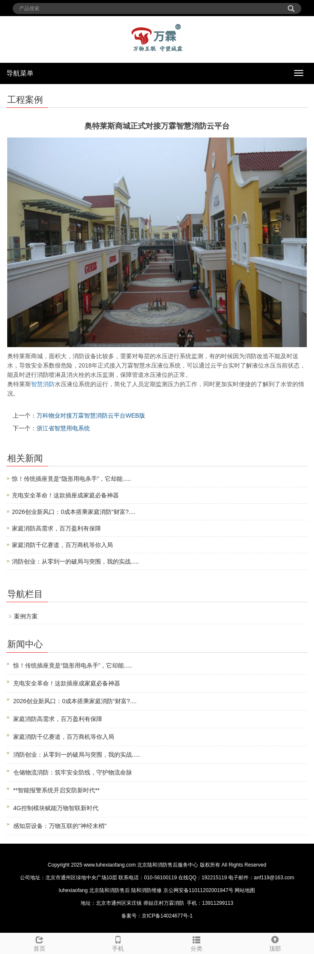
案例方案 (26, 616)
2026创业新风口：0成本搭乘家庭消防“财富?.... (73, 511)
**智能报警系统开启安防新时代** (56, 790)
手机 (117, 942)
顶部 (275, 942)
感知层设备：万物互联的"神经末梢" (60, 825)
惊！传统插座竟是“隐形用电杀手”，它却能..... (71, 478)
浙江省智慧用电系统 (63, 428)
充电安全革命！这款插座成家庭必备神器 (65, 495)
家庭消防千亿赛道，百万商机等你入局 (62, 545)
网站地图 (245, 890)
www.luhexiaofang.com (110, 865)
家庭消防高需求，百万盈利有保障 (56, 528)
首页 (39, 942)
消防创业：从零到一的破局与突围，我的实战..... (75, 561)
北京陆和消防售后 (109, 890)
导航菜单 (20, 73)
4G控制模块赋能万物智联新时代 (55, 808)
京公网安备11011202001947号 (198, 890)
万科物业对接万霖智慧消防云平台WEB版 (90, 415)
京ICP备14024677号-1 (167, 916)
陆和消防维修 (146, 890)
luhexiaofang (73, 890)
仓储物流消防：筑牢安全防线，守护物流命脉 (72, 772)
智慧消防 (43, 384)
